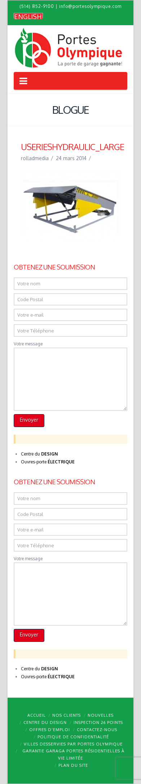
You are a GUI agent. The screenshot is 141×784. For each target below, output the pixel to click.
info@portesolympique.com (90, 6)
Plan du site (73, 765)
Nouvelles (101, 715)
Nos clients (66, 715)
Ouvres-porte (48, 461)
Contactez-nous (97, 729)
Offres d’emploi (49, 729)
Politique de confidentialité (73, 736)
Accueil (36, 715)
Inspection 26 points (98, 722)
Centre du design (45, 722)
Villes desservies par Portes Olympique (73, 744)
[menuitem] (28, 16)
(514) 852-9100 (36, 6)
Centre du (39, 454)
